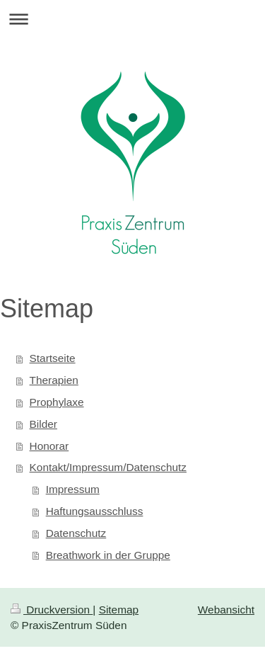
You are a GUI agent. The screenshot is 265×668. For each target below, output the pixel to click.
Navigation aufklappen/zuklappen (132, 19)
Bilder (43, 424)
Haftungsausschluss (94, 511)
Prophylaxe (57, 402)
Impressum (73, 489)
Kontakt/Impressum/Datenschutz (108, 467)
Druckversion (52, 610)
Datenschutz (76, 533)
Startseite (53, 358)
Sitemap (119, 610)
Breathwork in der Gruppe (108, 555)
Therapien (54, 380)
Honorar (49, 446)
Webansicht (226, 610)
